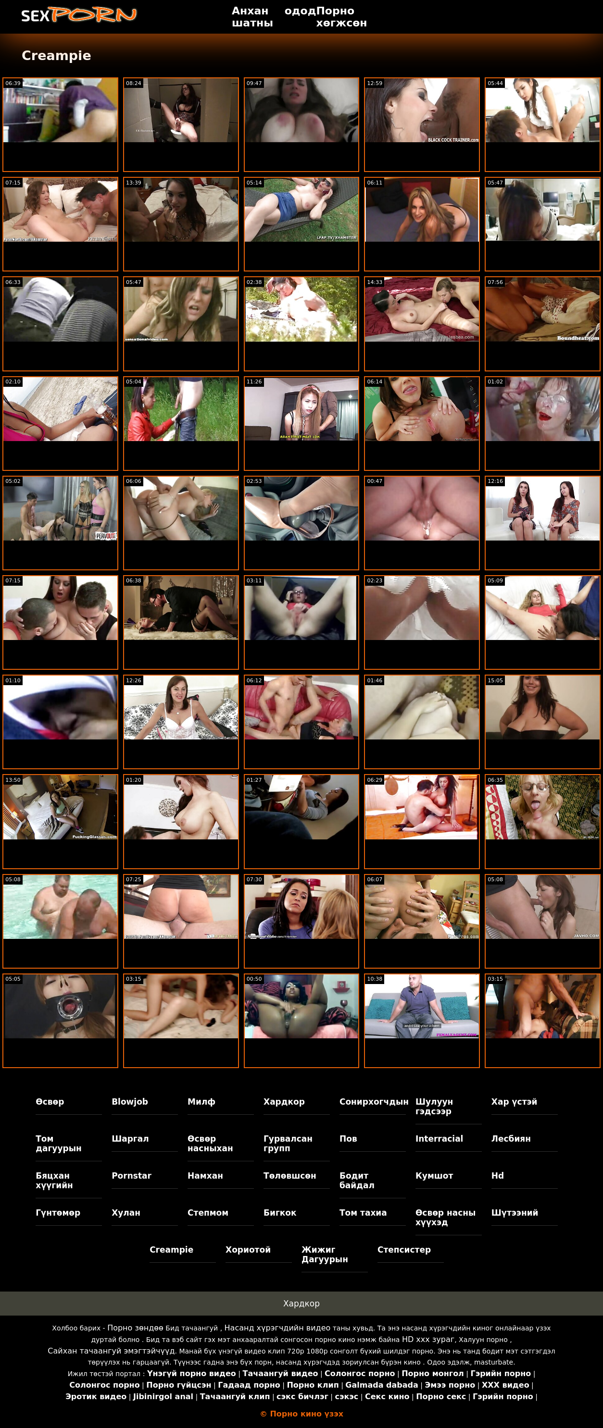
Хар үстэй (514, 1102)
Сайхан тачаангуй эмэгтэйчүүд (111, 1350)
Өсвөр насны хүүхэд (445, 1217)
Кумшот (434, 1176)
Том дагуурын (59, 1143)
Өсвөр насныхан (210, 1143)
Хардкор (284, 1102)
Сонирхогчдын (372, 1102)
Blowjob (130, 1102)
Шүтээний (515, 1213)
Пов (348, 1139)
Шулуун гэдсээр (434, 1106)
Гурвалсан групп (288, 1143)
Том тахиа (363, 1213)
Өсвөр (50, 1102)
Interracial (439, 1139)
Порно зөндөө (135, 1327)
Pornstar (131, 1176)
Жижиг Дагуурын (325, 1254)
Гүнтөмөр (58, 1213)
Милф (201, 1102)
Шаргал (130, 1139)
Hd (497, 1176)
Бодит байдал (357, 1180)
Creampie (171, 1250)
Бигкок (280, 1213)
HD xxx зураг (428, 1339)
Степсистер (404, 1250)
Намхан (205, 1176)
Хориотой (248, 1250)
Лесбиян (511, 1139)
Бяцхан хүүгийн (54, 1180)
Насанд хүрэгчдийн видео (278, 1327)
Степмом (208, 1213)
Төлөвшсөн (290, 1176)
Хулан (126, 1213)
